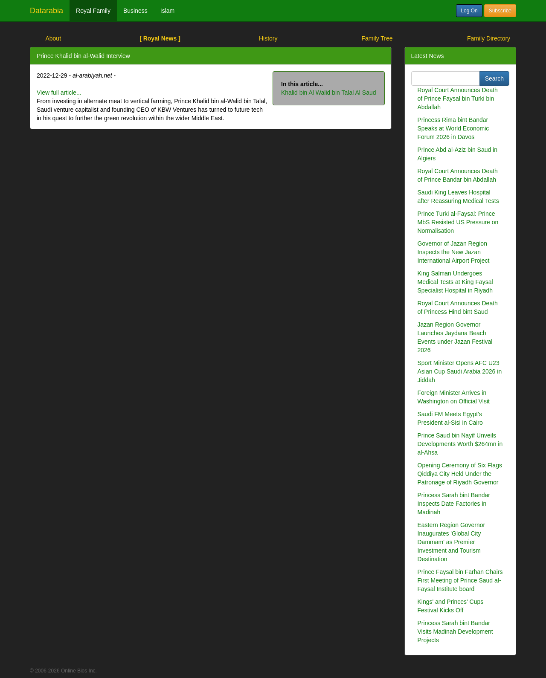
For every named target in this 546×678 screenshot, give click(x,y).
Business (135, 10)
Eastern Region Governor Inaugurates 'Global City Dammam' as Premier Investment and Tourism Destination (451, 542)
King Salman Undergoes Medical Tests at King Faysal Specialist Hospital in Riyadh (455, 282)
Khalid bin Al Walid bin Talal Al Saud (328, 92)
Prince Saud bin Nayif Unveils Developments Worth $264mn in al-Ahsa (460, 444)
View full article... (59, 92)
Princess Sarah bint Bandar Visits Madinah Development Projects (455, 631)
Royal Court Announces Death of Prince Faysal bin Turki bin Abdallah (458, 98)
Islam (167, 10)
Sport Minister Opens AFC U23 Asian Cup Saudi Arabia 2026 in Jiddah (460, 371)
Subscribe (500, 11)
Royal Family (93, 10)
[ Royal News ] (159, 38)
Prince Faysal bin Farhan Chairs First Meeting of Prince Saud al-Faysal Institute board (460, 580)
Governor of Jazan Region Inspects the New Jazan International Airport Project (454, 252)
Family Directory (488, 38)
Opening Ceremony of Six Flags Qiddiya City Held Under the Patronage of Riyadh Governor (460, 474)
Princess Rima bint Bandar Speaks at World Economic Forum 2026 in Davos (453, 128)
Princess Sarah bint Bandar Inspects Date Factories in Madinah (454, 504)
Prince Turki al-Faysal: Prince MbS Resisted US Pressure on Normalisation (458, 222)
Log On (469, 11)
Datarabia (46, 10)
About (53, 38)
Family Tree (376, 38)
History (268, 38)
